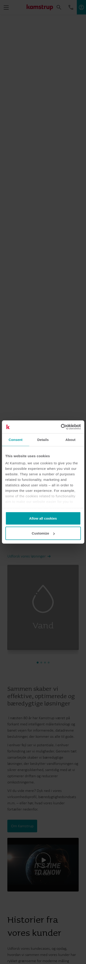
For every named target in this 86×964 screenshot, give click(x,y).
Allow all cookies (43, 518)
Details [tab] (43, 439)
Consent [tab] (15, 439)
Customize (43, 533)
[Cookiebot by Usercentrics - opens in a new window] (61, 427)
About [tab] (70, 439)
